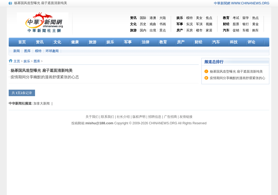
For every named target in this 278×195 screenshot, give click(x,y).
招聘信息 (154, 117)
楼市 (199, 30)
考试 (236, 18)
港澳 (153, 18)
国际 (143, 18)
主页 (17, 61)
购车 (255, 30)
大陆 (162, 18)
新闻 (17, 51)
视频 (209, 24)
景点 (162, 30)
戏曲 (153, 24)
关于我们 (92, 117)
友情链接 (185, 117)
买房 (189, 30)
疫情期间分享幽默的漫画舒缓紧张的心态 (45, 77)
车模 (245, 30)
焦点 (209, 18)
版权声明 (139, 117)
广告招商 (170, 117)
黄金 (255, 24)
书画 (162, 24)
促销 (236, 30)
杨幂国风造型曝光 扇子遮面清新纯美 (40, 3)
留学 (245, 18)
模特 (189, 18)
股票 (236, 24)
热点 (255, 18)
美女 (199, 18)
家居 (209, 30)
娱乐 (27, 61)
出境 (153, 30)
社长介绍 (123, 117)
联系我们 (107, 117)
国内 (143, 30)
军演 (199, 24)
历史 (143, 24)
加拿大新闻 (41, 103)
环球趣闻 (52, 51)
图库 (27, 51)
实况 (189, 24)
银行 (245, 24)
